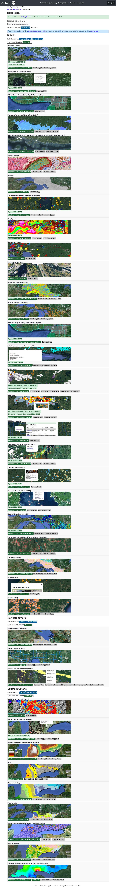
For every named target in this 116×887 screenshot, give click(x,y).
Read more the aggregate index (18, 319)
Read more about (16, 665)
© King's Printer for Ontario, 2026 (70, 886)
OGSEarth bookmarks (16, 21)
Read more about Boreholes (17, 278)
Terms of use (54, 886)
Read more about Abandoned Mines (19, 68)
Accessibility (39, 886)
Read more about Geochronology (18, 215)
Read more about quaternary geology (20, 574)
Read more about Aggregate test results (21, 151)
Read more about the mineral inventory (20, 533)
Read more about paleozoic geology (19, 799)
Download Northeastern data (55, 685)
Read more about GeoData (18, 440)
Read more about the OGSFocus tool (20, 417)
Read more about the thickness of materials (22, 759)
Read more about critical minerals (19, 487)
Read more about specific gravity (18, 614)
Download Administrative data (69, 391)
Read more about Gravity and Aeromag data (22, 299)
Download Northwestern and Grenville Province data (86, 685)
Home (9, 9)
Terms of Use (25, 27)
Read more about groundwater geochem (21, 739)
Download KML (45, 880)
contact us (94, 31)
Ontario (22, 622)
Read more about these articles (18, 594)
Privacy (46, 886)
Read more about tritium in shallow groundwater (23, 880)
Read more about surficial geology (19, 860)
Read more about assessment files (19, 464)
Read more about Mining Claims (18, 391)
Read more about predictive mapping (20, 645)
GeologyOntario (17, 9)
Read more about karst (15, 779)
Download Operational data (50, 391)
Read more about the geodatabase (19, 553)
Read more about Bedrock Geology (19, 171)
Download (38, 68)
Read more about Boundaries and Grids (21, 111)
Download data (50, 68)
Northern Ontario (25, 39)
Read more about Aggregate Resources (21, 131)
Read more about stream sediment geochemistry (24, 839)
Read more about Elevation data (18, 192)
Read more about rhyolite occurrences (20, 685)
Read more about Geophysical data (19, 238)
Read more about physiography (18, 819)
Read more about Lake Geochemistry (20, 365)
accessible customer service (37, 31)
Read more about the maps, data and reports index (24, 342)
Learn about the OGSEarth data (18, 24)
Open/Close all (19, 42)
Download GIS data (58, 880)
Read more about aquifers (16, 715)
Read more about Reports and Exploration (21, 91)
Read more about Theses (16, 258)
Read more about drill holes (17, 510)
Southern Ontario (37, 39)
